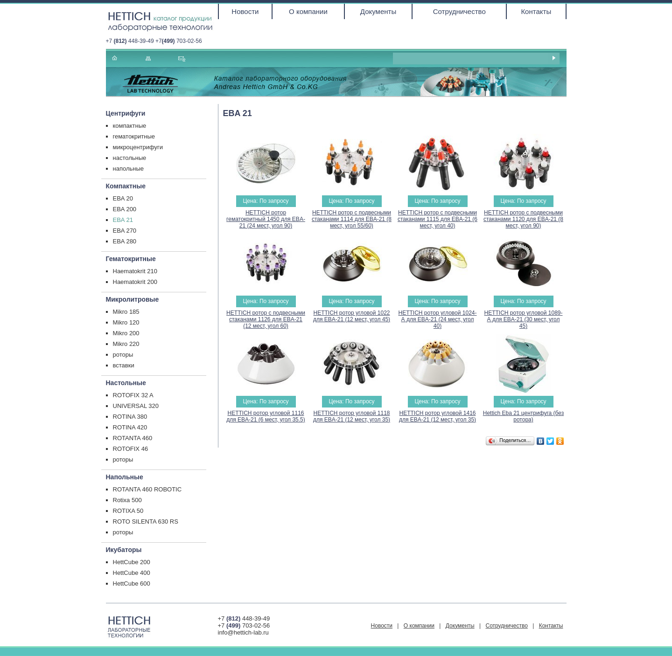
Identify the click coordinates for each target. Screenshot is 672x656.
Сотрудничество (459, 11)
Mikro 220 (126, 343)
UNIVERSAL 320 (136, 405)
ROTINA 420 (130, 427)
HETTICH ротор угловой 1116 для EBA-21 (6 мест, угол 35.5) (265, 416)
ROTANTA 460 (133, 438)
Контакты (536, 11)
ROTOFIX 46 (130, 448)
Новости (245, 11)
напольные (128, 168)
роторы (123, 354)
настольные (130, 157)
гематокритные (134, 136)
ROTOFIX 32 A (133, 395)
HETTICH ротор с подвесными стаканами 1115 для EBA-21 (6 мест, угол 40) (437, 219)
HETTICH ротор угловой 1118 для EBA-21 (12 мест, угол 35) (351, 416)
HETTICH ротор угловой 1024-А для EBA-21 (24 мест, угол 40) (437, 319)
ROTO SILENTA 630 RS (145, 521)
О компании (308, 11)
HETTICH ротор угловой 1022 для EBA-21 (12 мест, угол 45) (351, 316)
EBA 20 (123, 198)
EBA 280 (125, 241)
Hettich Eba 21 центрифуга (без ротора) (523, 416)
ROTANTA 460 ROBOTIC (147, 489)
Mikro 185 (126, 311)
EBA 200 (125, 209)
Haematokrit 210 (135, 271)
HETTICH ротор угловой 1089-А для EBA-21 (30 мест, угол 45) (523, 319)
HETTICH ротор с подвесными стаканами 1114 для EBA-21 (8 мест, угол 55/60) (352, 219)
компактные (130, 125)
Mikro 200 (126, 333)
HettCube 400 (131, 572)
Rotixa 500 (127, 500)
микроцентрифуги (138, 147)
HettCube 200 (131, 562)
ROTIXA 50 (128, 510)
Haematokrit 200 (135, 281)
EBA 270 (125, 230)
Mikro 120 (126, 322)
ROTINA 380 (130, 416)
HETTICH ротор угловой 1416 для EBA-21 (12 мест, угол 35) (437, 416)
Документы (378, 11)
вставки (123, 365)
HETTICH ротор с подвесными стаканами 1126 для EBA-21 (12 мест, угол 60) (265, 319)
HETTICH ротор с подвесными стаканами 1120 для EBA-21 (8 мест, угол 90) (523, 219)
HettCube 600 (131, 583)
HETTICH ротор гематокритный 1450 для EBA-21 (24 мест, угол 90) (265, 219)
